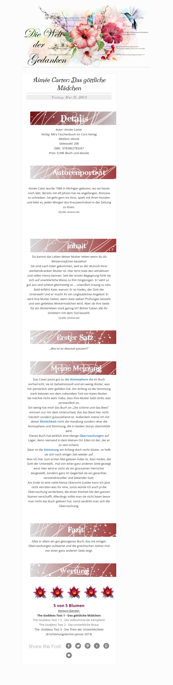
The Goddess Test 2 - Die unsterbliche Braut (69, 625)
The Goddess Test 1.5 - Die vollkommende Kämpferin (69, 620)
